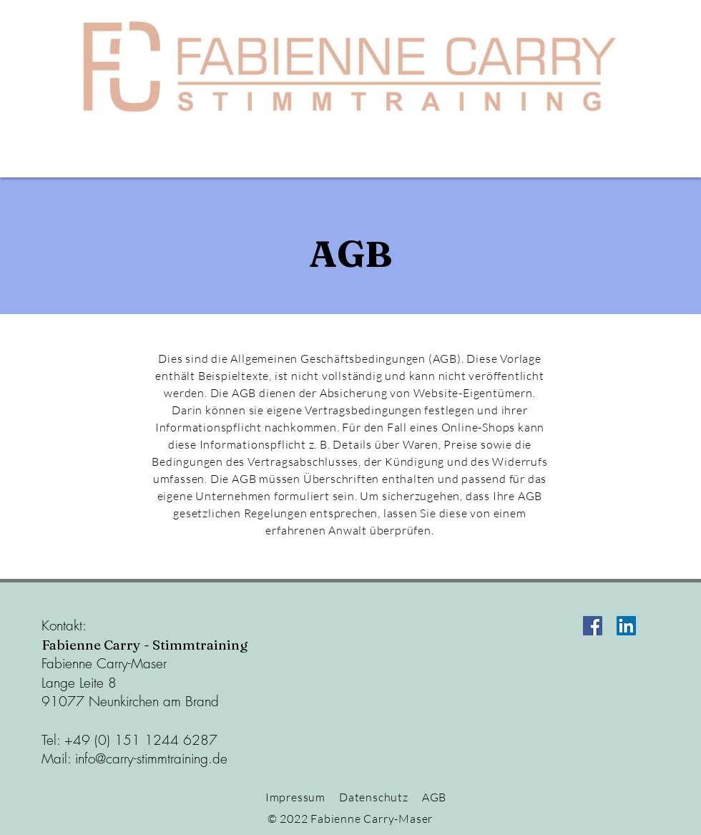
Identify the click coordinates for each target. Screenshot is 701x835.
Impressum (295, 797)
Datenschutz (373, 797)
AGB (434, 797)
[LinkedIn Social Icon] (626, 625)
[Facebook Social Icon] (592, 625)
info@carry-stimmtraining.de (151, 758)
